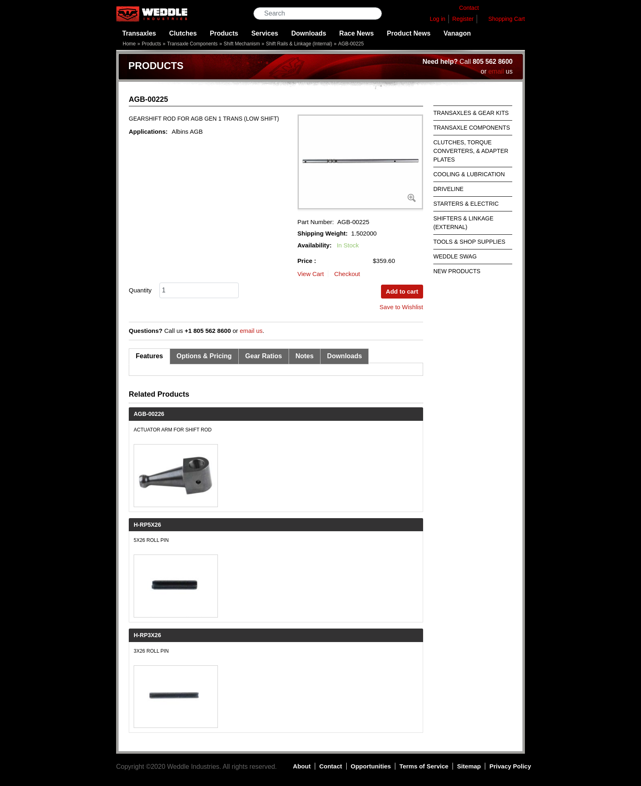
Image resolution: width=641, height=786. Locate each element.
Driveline (448, 189)
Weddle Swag (455, 256)
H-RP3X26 (147, 635)
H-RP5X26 (147, 524)
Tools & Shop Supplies (469, 241)
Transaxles (139, 33)
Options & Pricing (204, 356)
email (496, 71)
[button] (361, 162)
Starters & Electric (466, 203)
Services (264, 33)
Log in (437, 19)
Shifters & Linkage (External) (463, 222)
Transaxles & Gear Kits (471, 113)
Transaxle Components (192, 44)
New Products (456, 271)
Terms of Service (423, 766)
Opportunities (371, 766)
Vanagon (457, 33)
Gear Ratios (263, 356)
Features (149, 356)
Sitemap (469, 766)
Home (129, 44)
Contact (330, 766)
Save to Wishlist (401, 306)
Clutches (183, 33)
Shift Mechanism (242, 44)
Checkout (347, 273)
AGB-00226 (149, 414)
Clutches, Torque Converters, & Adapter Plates (470, 151)
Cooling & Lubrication (469, 174)
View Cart (311, 273)
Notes (305, 356)
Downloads (308, 33)
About (302, 766)
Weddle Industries (193, 766)
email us (251, 330)
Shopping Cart (506, 19)
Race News (356, 33)
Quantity (140, 290)
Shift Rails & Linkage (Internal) (299, 44)
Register (462, 19)
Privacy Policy (510, 766)
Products (224, 33)
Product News (408, 33)
